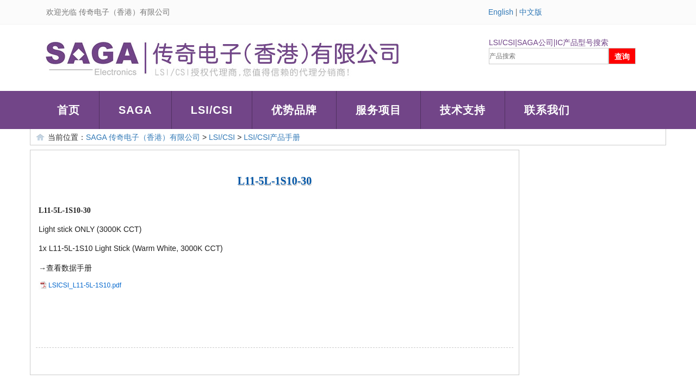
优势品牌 (294, 110)
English (500, 12)
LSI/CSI (212, 110)
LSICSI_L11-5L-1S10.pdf (84, 285)
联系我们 (547, 110)
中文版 (530, 12)
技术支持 (463, 110)
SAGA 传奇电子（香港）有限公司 (143, 137)
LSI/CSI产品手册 (272, 137)
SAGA (135, 110)
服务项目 (378, 110)
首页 (68, 110)
